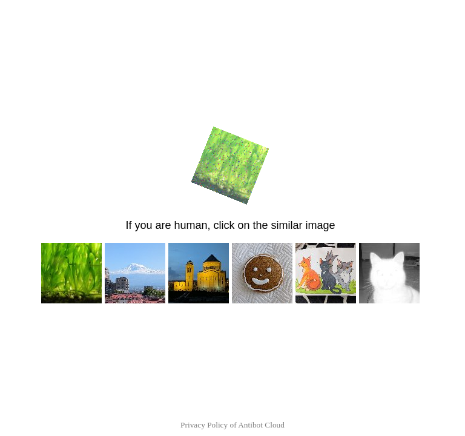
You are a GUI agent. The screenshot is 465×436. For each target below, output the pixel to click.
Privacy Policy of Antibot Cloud (232, 424)
